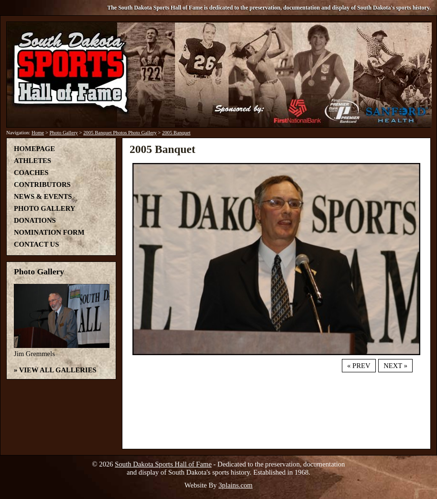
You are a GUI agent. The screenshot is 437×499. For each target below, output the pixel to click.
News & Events (43, 196)
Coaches (31, 172)
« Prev (358, 365)
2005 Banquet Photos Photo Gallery (119, 132)
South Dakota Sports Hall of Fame (163, 464)
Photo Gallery (63, 132)
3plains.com (235, 485)
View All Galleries (58, 370)
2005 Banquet (176, 132)
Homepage (34, 148)
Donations (35, 220)
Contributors (42, 184)
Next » (395, 365)
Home (38, 132)
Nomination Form (49, 232)
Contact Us (36, 244)
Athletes (32, 160)
